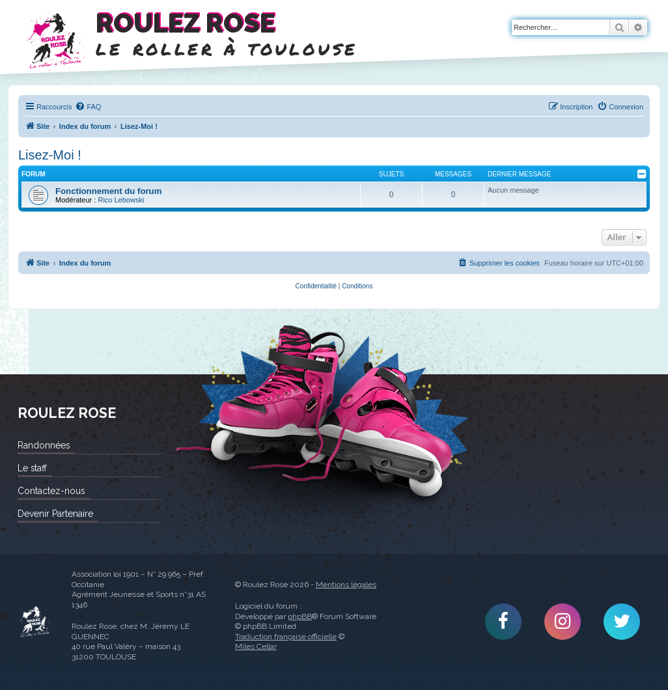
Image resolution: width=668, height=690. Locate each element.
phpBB (300, 616)
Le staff (32, 468)
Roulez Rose (35, 622)
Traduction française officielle (286, 636)
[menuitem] (88, 107)
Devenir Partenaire (55, 513)
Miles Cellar (256, 646)
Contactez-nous (51, 491)
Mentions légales (346, 584)
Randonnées (44, 445)
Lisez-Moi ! (49, 155)
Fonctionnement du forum (108, 191)
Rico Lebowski (121, 200)
